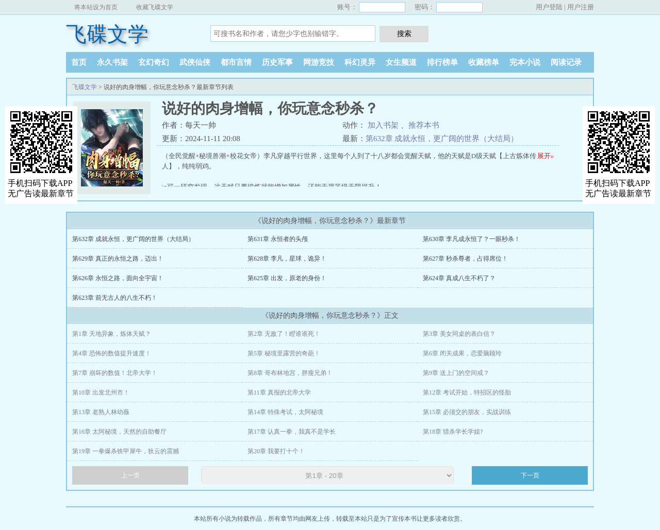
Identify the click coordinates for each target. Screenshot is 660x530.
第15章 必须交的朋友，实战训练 (467, 412)
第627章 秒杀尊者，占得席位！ (465, 258)
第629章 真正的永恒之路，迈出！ (117, 258)
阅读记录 (566, 62)
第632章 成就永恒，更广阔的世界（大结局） (442, 138)
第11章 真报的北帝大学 (279, 392)
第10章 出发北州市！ (100, 392)
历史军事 (277, 62)
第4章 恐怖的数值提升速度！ (111, 353)
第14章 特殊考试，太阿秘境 (285, 412)
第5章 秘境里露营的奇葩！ (284, 353)
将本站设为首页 (96, 7)
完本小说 (524, 62)
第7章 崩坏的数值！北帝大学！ (114, 373)
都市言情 (236, 62)
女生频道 (401, 62)
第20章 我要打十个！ (276, 451)
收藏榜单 (483, 62)
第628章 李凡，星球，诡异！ (287, 258)
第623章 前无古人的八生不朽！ (114, 297)
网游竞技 (318, 62)
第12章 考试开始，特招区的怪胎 (467, 392)
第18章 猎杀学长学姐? (453, 431)
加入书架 (383, 125)
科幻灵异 (359, 62)
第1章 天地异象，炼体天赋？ (111, 333)
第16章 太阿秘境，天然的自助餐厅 (119, 431)
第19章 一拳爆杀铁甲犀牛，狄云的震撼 (125, 451)
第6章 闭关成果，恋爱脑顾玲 (462, 353)
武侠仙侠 (194, 62)
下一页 (530, 475)
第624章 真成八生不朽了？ (459, 278)
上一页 (130, 475)
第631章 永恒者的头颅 (278, 239)
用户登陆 (549, 7)
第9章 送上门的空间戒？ (456, 373)
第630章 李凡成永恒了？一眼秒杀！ (471, 239)
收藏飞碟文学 (154, 7)
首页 (79, 62)
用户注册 (580, 7)
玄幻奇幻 (153, 62)
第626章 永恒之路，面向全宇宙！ (117, 278)
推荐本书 (423, 125)
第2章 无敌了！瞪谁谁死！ (284, 333)
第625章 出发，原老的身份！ (287, 278)
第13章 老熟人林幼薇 (100, 412)
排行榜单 (442, 62)
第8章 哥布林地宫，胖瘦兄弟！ (290, 373)
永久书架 (112, 62)
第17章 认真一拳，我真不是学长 (292, 431)
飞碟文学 (107, 34)
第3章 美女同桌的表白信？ (459, 333)
